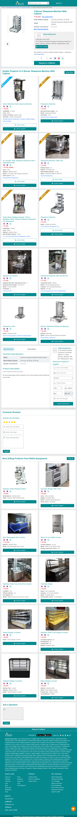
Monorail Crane (9, 754)
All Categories (21, 784)
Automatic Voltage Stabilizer (33, 752)
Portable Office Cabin (15, 747)
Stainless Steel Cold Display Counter (54, 631)
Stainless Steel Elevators (33, 743)
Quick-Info (8, 786)
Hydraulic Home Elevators (48, 741)
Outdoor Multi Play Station (48, 738)
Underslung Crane (47, 752)
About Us (7, 776)
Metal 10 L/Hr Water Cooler (51, 536)
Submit (6, 450)
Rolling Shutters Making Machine (40, 762)
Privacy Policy (32, 780)
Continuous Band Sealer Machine (22, 760)
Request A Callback (38, 728)
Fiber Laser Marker (15, 756)
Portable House (54, 743)
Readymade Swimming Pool (45, 765)
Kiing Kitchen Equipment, (11, 176)
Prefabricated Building (28, 747)
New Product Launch (57, 786)
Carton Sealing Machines (23, 741)
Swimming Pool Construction (16, 765)
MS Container (57, 745)
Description (32, 348)
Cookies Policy (32, 776)
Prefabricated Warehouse (42, 747)
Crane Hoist (64, 752)
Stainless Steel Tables (61, 739)
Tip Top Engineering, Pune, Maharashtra (53, 290)
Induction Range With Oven (51, 488)
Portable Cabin (36, 738)
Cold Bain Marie (47, 583)
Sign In (59, 2)
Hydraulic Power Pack (66, 749)
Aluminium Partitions (48, 739)
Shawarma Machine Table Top (52, 159)
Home (2, 6)
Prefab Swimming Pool (54, 763)
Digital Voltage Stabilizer (17, 752)
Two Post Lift (63, 762)
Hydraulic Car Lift (9, 743)
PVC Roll (49, 756)
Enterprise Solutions (57, 788)
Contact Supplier (42, 45)
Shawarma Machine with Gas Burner (54, 275)
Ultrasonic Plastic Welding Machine (53, 758)
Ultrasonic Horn (28, 758)
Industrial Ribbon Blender (34, 739)
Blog (6, 784)
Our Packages (55, 780)
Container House (16, 749)
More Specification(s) (41, 28)
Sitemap (7, 778)
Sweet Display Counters (12, 631)
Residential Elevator (61, 741)
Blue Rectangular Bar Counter (14, 536)
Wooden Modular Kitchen (23, 762)
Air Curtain (56, 756)
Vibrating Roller (9, 739)
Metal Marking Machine (28, 756)
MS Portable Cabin (35, 745)
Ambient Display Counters (12, 680)
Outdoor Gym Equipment (61, 765)
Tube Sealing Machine (20, 739)
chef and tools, (7, 290)
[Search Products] (29, 2)
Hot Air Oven (33, 749)
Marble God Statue (41, 756)
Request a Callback (47, 62)
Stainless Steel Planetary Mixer (14, 488)
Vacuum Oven (25, 749)
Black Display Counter (49, 680)
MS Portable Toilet (15, 745)
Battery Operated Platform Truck (42, 767)
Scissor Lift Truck (20, 743)
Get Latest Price (47, 16)
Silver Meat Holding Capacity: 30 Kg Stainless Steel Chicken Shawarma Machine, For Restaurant (19, 218)
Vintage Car (29, 767)
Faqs (6, 790)
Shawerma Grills (9, 325)
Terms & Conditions (34, 778)
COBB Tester (18, 754)
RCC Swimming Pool (31, 765)
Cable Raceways (38, 758)
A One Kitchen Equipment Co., (50, 225)
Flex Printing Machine (23, 750)
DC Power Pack (42, 749)
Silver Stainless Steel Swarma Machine (17, 103)
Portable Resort (25, 745)
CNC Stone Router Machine (37, 750)
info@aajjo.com (9, 803)
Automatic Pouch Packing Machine (41, 760)
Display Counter (35, 741)
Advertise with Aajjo (57, 778)
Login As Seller (55, 790)
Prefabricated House (55, 747)
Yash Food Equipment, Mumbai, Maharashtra (17, 334)
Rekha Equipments (49, 33)
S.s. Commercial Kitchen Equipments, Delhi (16, 235)
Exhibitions (8, 788)
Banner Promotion (56, 782)
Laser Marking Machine (24, 738)
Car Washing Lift (54, 762)
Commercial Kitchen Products (13, 6)
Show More (69, 71)
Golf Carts (22, 767)
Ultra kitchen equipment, (48, 336)
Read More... (41, 53)
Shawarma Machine (26, 6)
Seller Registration (56, 776)
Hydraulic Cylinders (53, 749)
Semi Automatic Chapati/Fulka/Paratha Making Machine (31, 763)
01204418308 (9, 798)
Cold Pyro (14, 769)
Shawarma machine (10, 275)
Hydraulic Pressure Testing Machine (46, 754)
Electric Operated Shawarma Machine (55, 325)
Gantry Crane (56, 752)
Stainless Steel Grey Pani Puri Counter (17, 583)
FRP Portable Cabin (46, 745)
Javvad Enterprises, (47, 174)
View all (70, 457)
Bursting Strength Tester (29, 754)
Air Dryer (13, 762)
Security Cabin (45, 743)
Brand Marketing (56, 784)
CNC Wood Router (11, 750)
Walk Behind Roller (61, 738)
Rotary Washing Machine (53, 750)
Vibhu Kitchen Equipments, (49, 116)
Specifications (8, 348)
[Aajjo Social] (60, 734)
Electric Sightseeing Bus (11, 767)
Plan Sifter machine (18, 758)
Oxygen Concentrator (58, 767)
